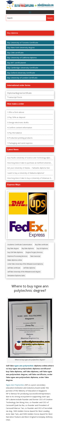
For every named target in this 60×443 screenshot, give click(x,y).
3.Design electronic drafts (18, 122)
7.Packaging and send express (20, 143)
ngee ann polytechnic (24, 365)
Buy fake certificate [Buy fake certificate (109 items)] (41, 245)
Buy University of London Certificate (22, 77)
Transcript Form (14, 97)
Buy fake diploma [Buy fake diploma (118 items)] (28, 248)
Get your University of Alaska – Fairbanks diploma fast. (28, 168)
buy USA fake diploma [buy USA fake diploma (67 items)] (15, 252)
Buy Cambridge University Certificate (22, 67)
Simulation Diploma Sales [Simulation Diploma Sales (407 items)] (16, 276)
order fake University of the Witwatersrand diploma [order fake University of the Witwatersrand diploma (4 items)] (25, 264)
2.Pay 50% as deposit (16, 117)
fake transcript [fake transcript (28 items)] (35, 256)
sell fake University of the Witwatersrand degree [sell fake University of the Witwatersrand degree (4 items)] (24, 272)
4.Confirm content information (19, 127)
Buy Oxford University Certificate (21, 72)
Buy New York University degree (21, 47)
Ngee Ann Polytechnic (15, 385)
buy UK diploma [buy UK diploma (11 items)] (42, 248)
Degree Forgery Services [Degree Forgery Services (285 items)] (34, 252)
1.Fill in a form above (15, 112)
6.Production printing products (20, 138)
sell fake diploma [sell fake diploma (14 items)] (29, 268)
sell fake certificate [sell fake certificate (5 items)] (14, 268)
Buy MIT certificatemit (16, 62)
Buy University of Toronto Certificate (22, 42)
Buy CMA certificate (15, 52)
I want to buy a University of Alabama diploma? (25, 173)
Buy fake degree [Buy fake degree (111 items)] (13, 248)
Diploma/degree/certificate (19, 93)
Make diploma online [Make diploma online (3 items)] (15, 260)
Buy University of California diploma (22, 57)
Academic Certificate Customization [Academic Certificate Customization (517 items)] (20, 245)
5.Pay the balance (14, 133)
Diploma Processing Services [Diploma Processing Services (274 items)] (17, 256)
